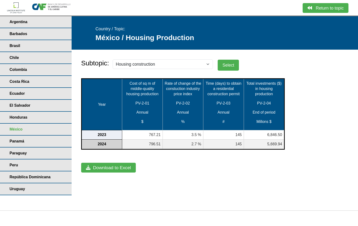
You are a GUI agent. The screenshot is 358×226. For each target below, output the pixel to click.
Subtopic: (95, 63)
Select (228, 65)
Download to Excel (108, 167)
